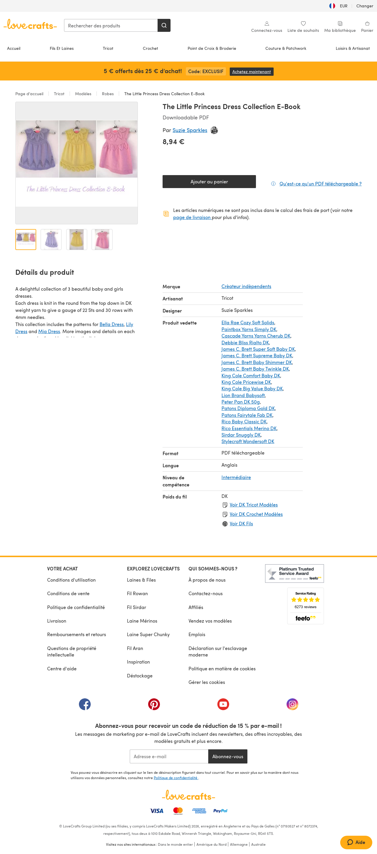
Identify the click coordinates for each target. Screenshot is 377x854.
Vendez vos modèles (210, 621)
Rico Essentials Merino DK (249, 428)
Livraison (56, 621)
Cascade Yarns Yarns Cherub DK (255, 336)
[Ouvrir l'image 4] (102, 239)
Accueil (13, 48)
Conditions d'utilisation (71, 580)
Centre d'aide (62, 668)
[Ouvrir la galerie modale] (76, 163)
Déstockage (140, 675)
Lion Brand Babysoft (243, 395)
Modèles (83, 93)
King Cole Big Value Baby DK (252, 388)
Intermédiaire (236, 477)
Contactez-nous (205, 593)
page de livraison (192, 217)
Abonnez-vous (227, 756)
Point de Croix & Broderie (212, 48)
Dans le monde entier (175, 844)
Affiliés (195, 607)
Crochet (150, 48)
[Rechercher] (164, 25)
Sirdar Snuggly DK (241, 435)
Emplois (196, 634)
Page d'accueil (29, 93)
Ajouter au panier (209, 181)
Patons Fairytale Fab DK (246, 415)
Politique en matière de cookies (222, 668)
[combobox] (111, 25)
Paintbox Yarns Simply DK (248, 329)
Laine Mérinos (142, 621)
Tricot (108, 48)
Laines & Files (141, 580)
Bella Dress (112, 324)
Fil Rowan (137, 593)
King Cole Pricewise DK (246, 382)
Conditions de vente (68, 593)
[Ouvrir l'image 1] (25, 239)
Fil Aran (135, 648)
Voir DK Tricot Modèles (254, 504)
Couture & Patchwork (285, 48)
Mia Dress (49, 331)
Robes (108, 93)
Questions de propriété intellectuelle (71, 651)
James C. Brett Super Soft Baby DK (258, 349)
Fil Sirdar (136, 607)
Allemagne (239, 844)
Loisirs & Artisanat (353, 48)
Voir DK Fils (241, 523)
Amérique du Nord (211, 844)
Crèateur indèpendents (246, 286)
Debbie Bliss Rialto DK (245, 342)
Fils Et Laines (62, 48)
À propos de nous (207, 580)
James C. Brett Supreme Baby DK (256, 355)
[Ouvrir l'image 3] (76, 239)
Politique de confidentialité (76, 607)
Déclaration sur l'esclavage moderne (217, 651)
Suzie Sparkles (190, 130)
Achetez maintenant (253, 71)
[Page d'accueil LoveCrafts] (188, 795)
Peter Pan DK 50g (240, 402)
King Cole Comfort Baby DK (250, 375)
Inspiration (138, 662)
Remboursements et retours (76, 634)
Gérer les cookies (206, 682)
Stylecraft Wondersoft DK (247, 441)
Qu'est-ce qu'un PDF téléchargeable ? (321, 183)
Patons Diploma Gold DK (248, 408)
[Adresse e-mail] (169, 756)
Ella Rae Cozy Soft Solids (247, 322)
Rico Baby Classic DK (244, 421)
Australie (258, 844)
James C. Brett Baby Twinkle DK (255, 369)
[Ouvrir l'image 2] (51, 239)
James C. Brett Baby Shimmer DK (256, 362)
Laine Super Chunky (148, 634)
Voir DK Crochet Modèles (256, 514)
